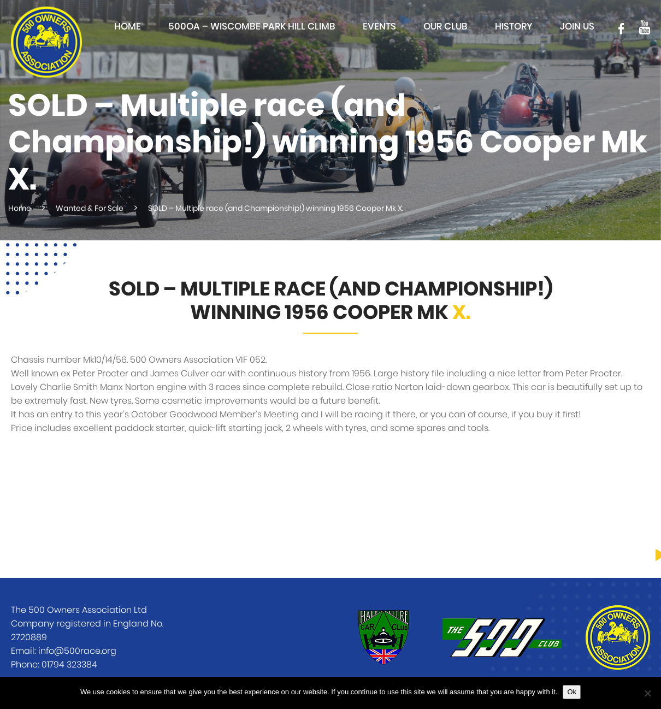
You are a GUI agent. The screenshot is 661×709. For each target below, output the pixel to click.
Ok (571, 692)
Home (127, 26)
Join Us (577, 26)
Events (379, 26)
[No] (647, 693)
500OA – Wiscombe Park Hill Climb (251, 26)
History (514, 26)
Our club (445, 26)
